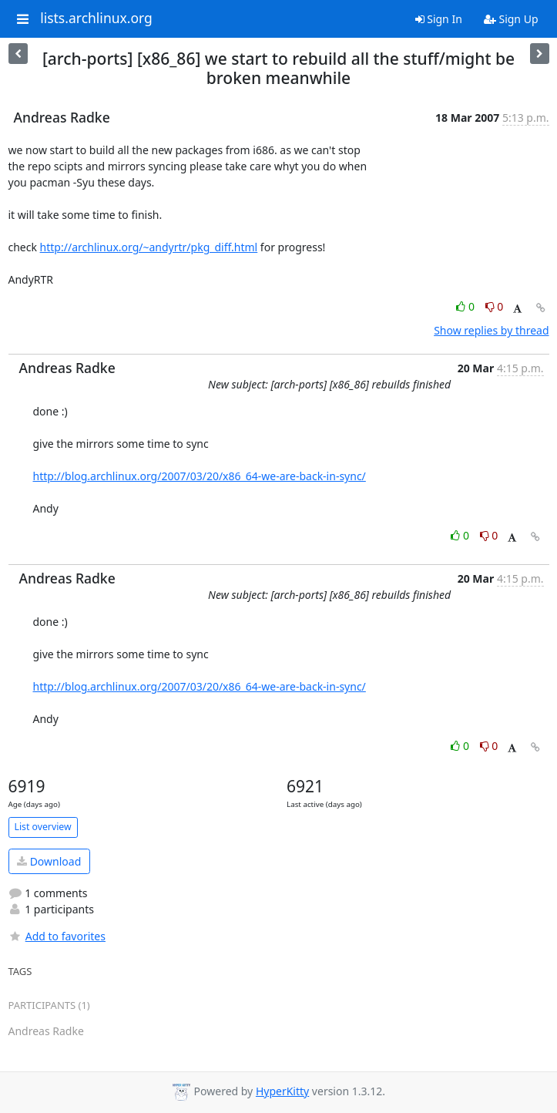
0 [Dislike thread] (494, 306)
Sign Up (511, 19)
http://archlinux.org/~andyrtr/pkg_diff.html (149, 247)
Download (49, 861)
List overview (43, 826)
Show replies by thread (491, 330)
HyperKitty (282, 1091)
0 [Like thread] (466, 306)
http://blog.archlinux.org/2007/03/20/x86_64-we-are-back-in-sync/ (199, 476)
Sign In (438, 19)
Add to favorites (57, 936)
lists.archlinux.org (96, 18)
